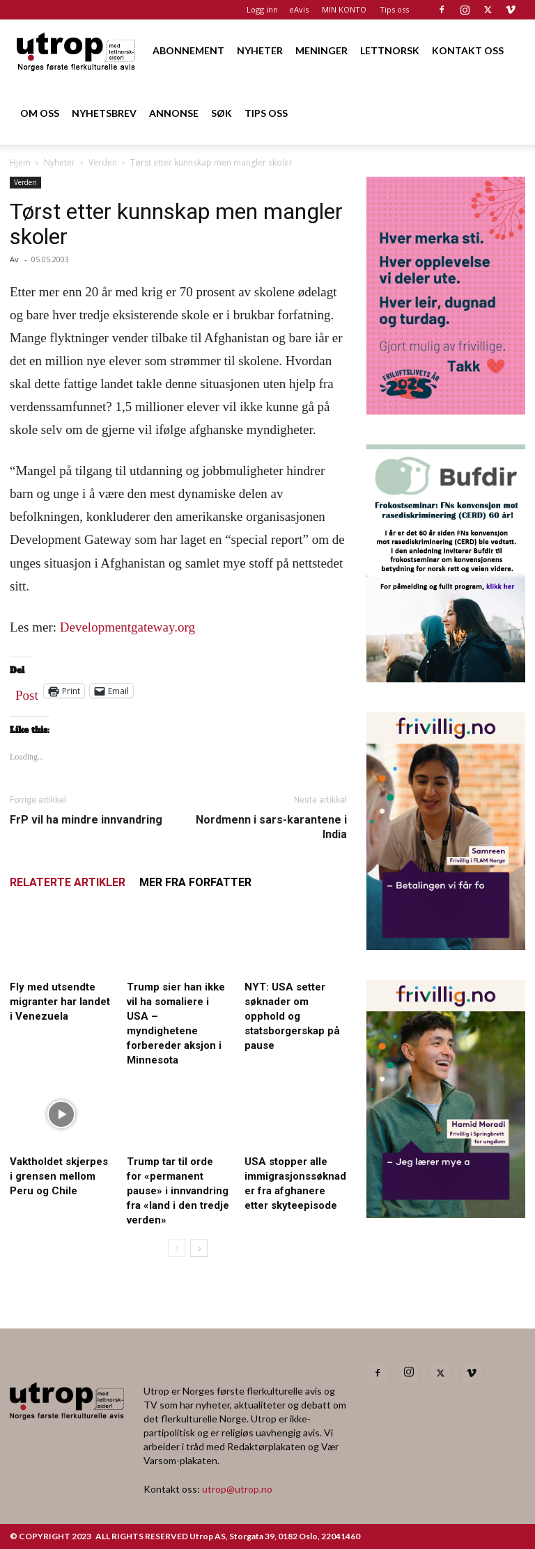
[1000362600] (445, 678)
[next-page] (199, 1248)
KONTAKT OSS (468, 50)
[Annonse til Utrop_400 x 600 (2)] (445, 410)
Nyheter (59, 162)
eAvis (299, 9)
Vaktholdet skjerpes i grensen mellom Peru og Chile (59, 1176)
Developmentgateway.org (127, 627)
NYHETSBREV (104, 113)
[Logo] (76, 50)
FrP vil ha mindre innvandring (86, 819)
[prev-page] (176, 1248)
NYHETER (260, 50)
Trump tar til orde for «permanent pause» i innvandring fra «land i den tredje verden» (178, 1190)
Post (26, 692)
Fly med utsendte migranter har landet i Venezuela (60, 1001)
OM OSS (39, 113)
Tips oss (394, 9)
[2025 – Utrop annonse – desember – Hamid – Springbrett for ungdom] (445, 1213)
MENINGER (321, 50)
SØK (221, 113)
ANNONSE (174, 113)
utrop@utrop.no (237, 1489)
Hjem (20, 162)
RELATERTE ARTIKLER (67, 882)
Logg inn (262, 9)
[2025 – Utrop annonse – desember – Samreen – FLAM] (445, 945)
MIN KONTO (344, 9)
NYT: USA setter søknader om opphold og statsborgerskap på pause (292, 1016)
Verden (102, 162)
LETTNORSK (389, 50)
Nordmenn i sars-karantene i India (271, 827)
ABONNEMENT (188, 50)
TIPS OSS (266, 113)
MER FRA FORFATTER (195, 882)
